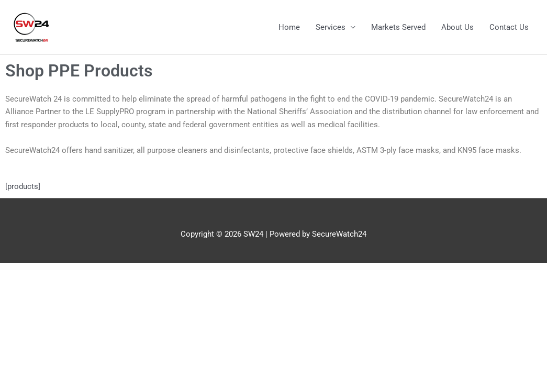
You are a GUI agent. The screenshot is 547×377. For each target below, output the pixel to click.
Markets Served (398, 27)
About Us (457, 27)
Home (289, 27)
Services (330, 27)
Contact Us (509, 27)
